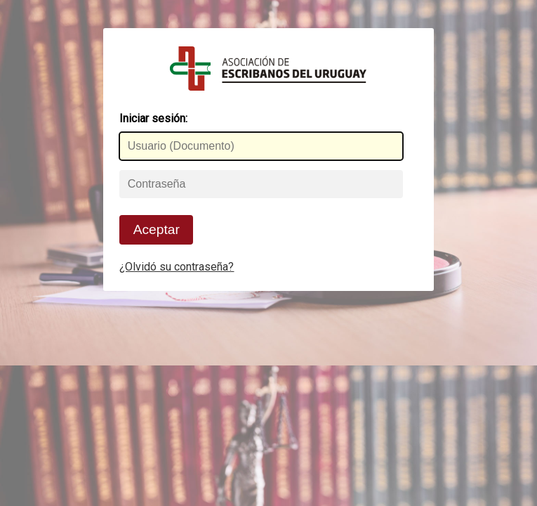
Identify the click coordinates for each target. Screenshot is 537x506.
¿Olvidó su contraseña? (176, 266)
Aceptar (156, 229)
